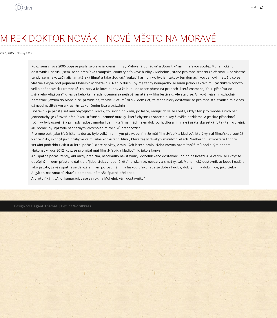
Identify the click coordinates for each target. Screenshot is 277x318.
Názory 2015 (24, 53)
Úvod (252, 7)
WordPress (82, 206)
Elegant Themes (44, 206)
